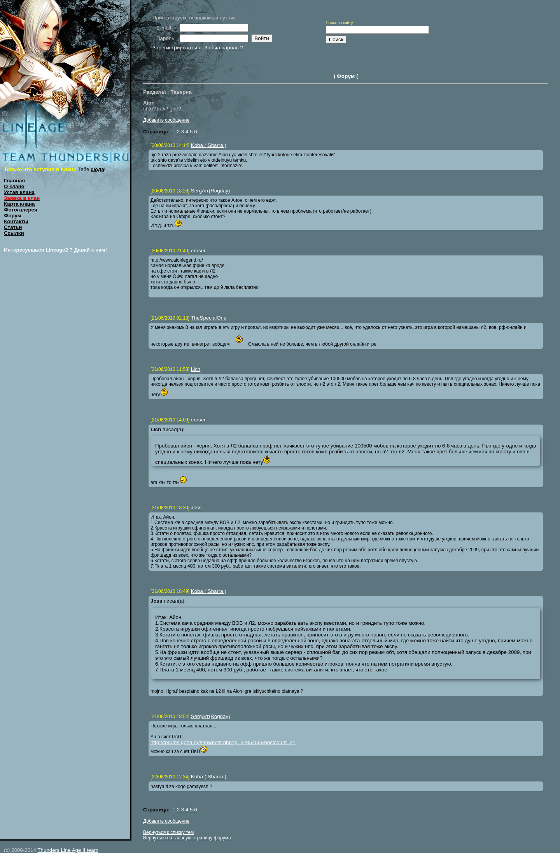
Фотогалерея (20, 210)
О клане (14, 186)
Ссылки (14, 233)
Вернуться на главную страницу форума (187, 838)
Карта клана (19, 204)
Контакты (16, 221)
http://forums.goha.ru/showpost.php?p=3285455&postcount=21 (223, 742)
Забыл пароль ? (223, 48)
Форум (12, 215)
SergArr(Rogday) (210, 191)
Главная (14, 181)
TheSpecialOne (209, 318)
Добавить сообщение (166, 120)
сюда (97, 169)
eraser (198, 250)
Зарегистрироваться (176, 48)
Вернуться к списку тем (168, 832)
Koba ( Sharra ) (208, 145)
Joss (196, 507)
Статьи (13, 227)
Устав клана (19, 192)
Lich (195, 369)
